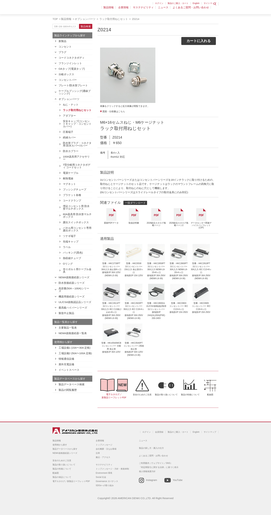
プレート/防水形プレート (73, 85)
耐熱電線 (68, 178)
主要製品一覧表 (68, 327)
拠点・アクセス (103, 457)
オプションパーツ (85, 18)
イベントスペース (69, 369)
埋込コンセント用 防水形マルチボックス (76, 207)
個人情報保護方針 (147, 471)
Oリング (68, 263)
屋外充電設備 (66, 364)
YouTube (178, 480)
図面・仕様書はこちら (113, 111)
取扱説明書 (134, 223)
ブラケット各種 (72, 195)
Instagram (151, 480)
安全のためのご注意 (142, 394)
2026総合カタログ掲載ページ (156, 224)
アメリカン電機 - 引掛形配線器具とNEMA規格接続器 (75, 9)
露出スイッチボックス (76, 222)
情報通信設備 (66, 358)
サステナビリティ (144, 9)
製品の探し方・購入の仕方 (151, 448)
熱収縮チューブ (72, 258)
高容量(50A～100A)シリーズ (74, 289)
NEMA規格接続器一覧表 (73, 333)
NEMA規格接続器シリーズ (74, 277)
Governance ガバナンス (107, 481)
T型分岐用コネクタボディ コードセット (76, 166)
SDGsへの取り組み (105, 485)
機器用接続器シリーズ (72, 296)
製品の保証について (62, 477)
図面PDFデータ (111, 223)
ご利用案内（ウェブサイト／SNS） (155, 463)
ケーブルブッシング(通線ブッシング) (75, 92)
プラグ (62, 52)
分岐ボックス (66, 74)
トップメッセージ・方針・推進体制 (112, 469)
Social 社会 (101, 477)
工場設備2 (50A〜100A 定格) (75, 353)
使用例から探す (60, 445)
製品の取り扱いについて (166, 394)
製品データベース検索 (72, 384)
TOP (55, 18)
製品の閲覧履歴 (68, 389)
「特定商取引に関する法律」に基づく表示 (158, 467)
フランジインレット (70, 63)
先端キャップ (70, 241)
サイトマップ (210, 3)
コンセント (65, 46)
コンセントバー (68, 79)
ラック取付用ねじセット (113, 18)
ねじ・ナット (70, 104)
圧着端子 (68, 131)
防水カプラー (70, 151)
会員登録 (159, 432)
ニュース (164, 9)
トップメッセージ (104, 445)
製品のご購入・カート (178, 3)
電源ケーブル (70, 172)
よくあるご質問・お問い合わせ (191, 9)
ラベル (67, 247)
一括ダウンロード (135, 202)
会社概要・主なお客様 (106, 449)
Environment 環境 (104, 473)
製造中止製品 (66, 313)
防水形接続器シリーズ (72, 282)
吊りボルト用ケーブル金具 (77, 270)
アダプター (69, 115)
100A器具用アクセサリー (76, 158)
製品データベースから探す (65, 449)
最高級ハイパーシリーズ (73, 307)
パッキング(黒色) (73, 252)
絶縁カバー (69, 137)
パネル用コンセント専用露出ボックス (77, 229)
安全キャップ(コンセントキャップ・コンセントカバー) (77, 124)
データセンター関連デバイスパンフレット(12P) (201, 225)
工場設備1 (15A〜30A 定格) (74, 347)
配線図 (210, 394)
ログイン (159, 3)
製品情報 (111, 9)
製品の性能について (190, 394)
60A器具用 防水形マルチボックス (77, 215)
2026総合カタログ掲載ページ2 (178, 224)
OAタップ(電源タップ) (72, 68)
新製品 (62, 41)
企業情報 (125, 9)
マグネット (69, 183)
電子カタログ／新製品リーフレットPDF (114, 396)
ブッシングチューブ (74, 189)
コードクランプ (72, 200)
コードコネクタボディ (72, 57)
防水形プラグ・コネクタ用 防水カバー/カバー (77, 144)
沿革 (98, 453)
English (196, 3)
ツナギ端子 (69, 235)
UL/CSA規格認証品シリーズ (75, 302)
